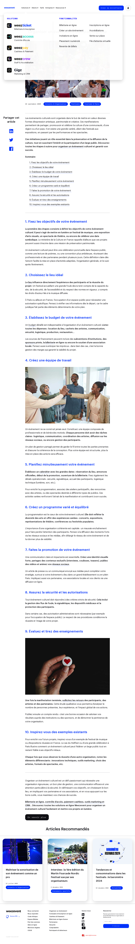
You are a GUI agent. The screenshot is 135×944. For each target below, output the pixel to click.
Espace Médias (33, 919)
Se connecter (128, 8)
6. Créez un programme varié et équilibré (49, 186)
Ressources (61, 8)
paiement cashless (73, 802)
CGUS (30, 930)
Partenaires (53, 922)
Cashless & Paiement (56, 916)
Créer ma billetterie (111, 8)
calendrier (44, 472)
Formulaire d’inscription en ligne (60, 913)
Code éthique (33, 916)
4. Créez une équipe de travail (44, 177)
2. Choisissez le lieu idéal (41, 167)
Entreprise (49, 8)
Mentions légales (34, 927)
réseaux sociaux (60, 564)
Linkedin (83, 914)
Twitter (83, 918)
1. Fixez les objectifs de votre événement (49, 163)
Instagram (83, 921)
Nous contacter (33, 911)
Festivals (75, 104)
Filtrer (67, 22)
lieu (30, 282)
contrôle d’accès (54, 802)
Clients (35, 8)
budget (32, 325)
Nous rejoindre (33, 913)
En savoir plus (37, 817)
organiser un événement (71, 147)
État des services (34, 922)
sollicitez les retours (73, 700)
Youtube (84, 928)
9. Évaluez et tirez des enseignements (47, 200)
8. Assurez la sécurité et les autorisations (49, 195)
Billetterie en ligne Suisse (58, 919)
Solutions (25, 8)
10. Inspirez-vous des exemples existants (49, 204)
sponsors (30, 343)
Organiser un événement (58, 911)
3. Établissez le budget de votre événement (50, 172)
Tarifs (42, 8)
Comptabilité (54, 927)
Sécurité (52, 925)
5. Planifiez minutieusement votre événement (51, 181)
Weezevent (9, 8)
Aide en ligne (32, 925)
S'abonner (116, 926)
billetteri (49, 343)
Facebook (83, 924)
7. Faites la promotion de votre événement (50, 191)
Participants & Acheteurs (58, 930)
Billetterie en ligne (34, 802)
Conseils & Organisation (55, 104)
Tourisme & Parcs (92, 104)
